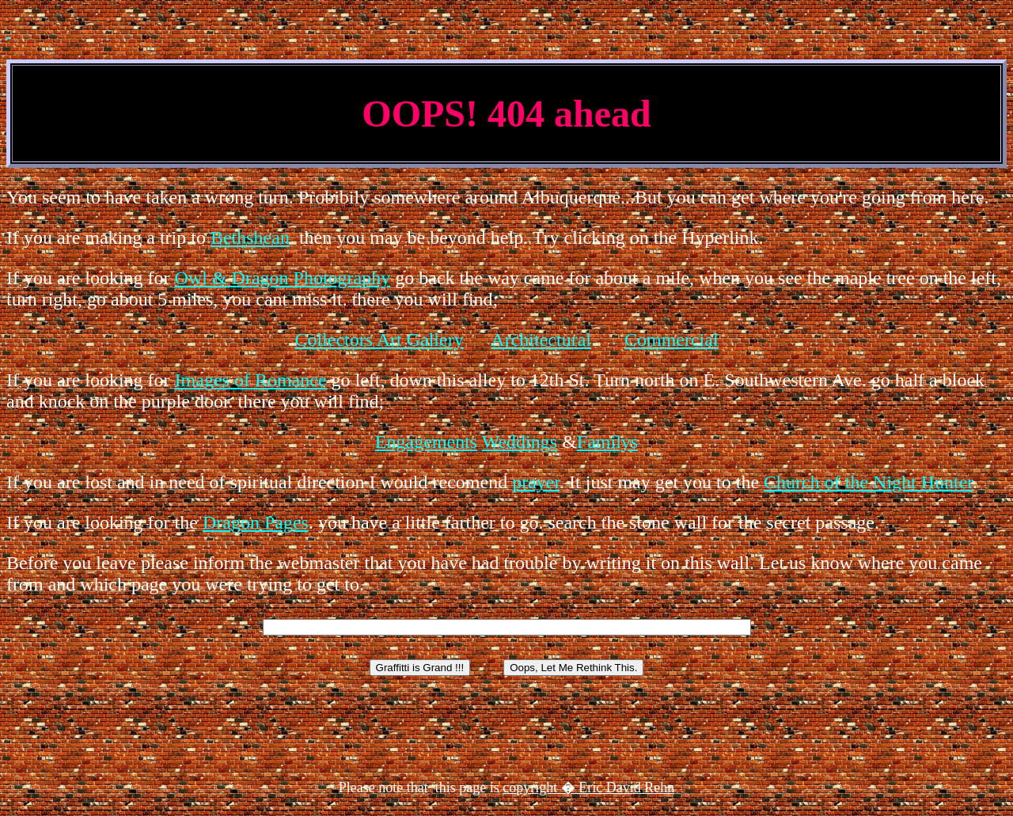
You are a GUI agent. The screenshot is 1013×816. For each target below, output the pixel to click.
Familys (607, 441)
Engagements (426, 441)
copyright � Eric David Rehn (588, 787)
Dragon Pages (256, 522)
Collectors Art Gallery (378, 339)
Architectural (541, 339)
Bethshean (250, 237)
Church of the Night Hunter (868, 482)
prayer (536, 482)
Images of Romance (251, 380)
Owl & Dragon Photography (283, 278)
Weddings (519, 441)
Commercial (671, 339)
